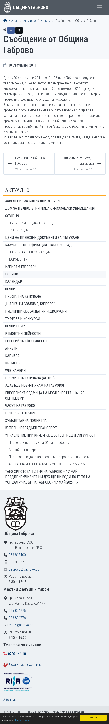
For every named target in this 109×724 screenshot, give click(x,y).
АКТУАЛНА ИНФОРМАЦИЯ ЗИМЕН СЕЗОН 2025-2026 (47, 464)
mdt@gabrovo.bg (21, 625)
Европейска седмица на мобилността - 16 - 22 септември (44, 395)
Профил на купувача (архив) (30, 378)
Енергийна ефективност (26, 341)
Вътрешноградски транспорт (31, 428)
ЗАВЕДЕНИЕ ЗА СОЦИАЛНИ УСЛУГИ (32, 201)
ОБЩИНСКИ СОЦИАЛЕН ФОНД (31, 223)
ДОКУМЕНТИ (18, 259)
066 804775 (17, 611)
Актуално (29, 21)
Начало (11, 21)
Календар (13, 282)
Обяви (10, 289)
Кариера (12, 356)
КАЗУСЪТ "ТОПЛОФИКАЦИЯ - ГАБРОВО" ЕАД (38, 245)
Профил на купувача (23, 296)
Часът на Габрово (20, 406)
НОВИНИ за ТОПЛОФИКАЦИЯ (30, 252)
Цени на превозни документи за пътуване (42, 237)
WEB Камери (15, 371)
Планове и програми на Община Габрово (39, 442)
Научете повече (22, 720)
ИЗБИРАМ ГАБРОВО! (20, 267)
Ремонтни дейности (23, 333)
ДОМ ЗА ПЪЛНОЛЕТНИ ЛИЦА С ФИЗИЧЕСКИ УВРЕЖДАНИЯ (50, 208)
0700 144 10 (17, 654)
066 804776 (17, 618)
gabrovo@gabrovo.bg (24, 569)
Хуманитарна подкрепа (26, 420)
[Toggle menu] (99, 7)
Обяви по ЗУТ (16, 326)
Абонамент (11, 699)
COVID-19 (12, 216)
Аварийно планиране (24, 450)
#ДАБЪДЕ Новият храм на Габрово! (34, 385)
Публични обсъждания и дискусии (36, 311)
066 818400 (17, 555)
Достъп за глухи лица (25, 664)
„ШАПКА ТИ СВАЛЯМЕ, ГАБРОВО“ (30, 304)
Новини (46, 21)
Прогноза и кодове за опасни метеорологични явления (50, 457)
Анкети (11, 348)
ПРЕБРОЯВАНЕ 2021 (20, 413)
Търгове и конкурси (22, 319)
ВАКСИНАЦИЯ (19, 230)
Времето (12, 363)
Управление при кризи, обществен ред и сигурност (50, 435)
